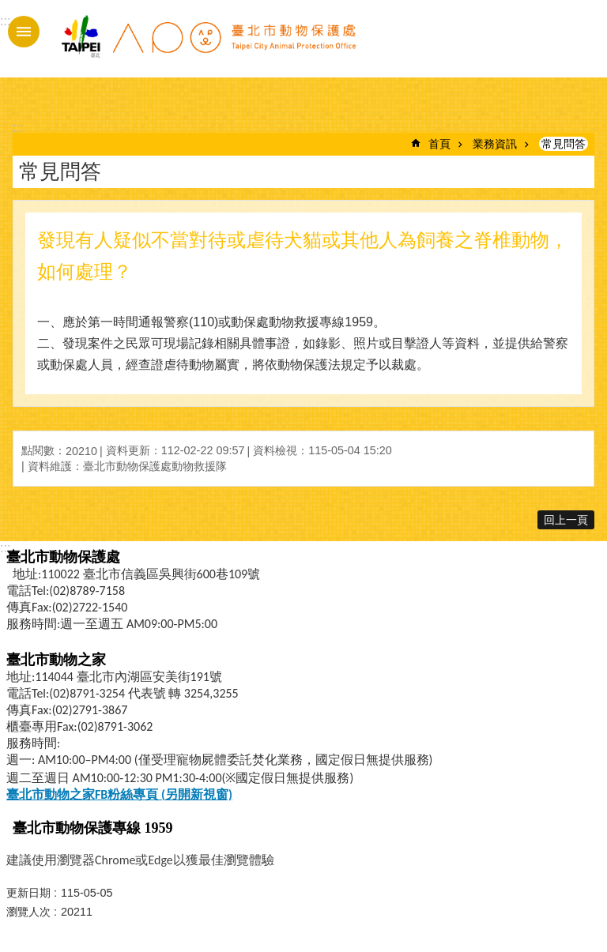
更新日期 (28, 892)
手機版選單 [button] (24, 31)
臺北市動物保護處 (208, 45)
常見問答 (563, 143)
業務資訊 (495, 143)
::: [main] (18, 127)
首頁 (439, 143)
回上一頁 (566, 520)
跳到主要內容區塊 (8, 8)
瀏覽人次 (28, 911)
